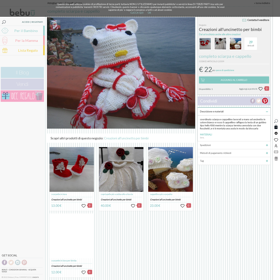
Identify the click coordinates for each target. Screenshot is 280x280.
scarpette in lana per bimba (63, 260)
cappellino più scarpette (161, 194)
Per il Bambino (26, 30)
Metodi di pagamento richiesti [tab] (234, 153)
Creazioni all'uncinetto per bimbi (126, 138)
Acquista (32, 270)
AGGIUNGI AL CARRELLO (234, 80)
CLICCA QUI (136, 12)
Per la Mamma (26, 40)
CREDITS (35, 277)
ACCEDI (25, 22)
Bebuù (5, 270)
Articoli (251, 42)
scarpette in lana (59, 194)
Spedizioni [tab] (234, 145)
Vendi (4, 272)
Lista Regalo (28, 50)
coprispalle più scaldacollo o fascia (117, 194)
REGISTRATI (37, 22)
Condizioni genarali (18, 270)
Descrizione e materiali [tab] (234, 111)
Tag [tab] (234, 160)
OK (149, 12)
